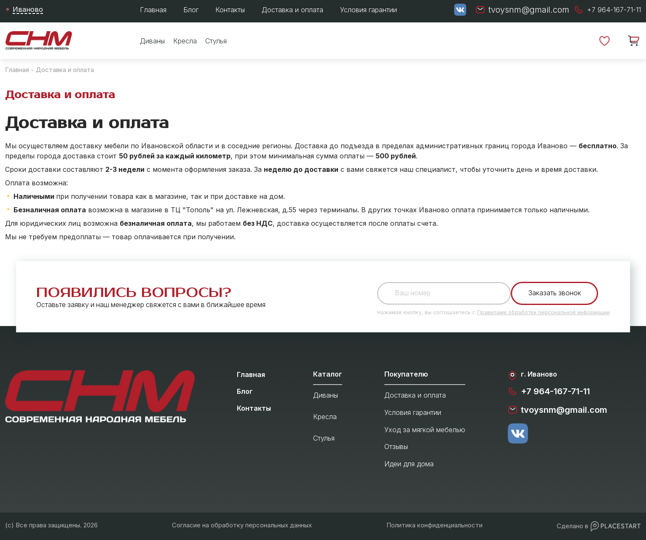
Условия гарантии (368, 9)
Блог (190, 9)
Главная (153, 9)
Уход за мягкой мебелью (424, 429)
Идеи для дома (409, 464)
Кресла (185, 41)
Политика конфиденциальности (434, 525)
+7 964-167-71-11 (548, 391)
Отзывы (396, 446)
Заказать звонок (555, 293)
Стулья (216, 41)
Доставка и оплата (292, 9)
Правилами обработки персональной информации (543, 312)
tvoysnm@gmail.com (557, 409)
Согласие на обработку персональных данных (242, 525)
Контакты (230, 9)
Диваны (152, 41)
